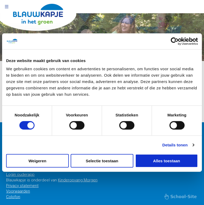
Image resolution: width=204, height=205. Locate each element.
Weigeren (37, 161)
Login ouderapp (20, 174)
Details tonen (175, 144)
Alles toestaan (166, 161)
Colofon (13, 196)
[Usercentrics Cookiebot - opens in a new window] (174, 41)
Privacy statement (22, 185)
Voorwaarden (18, 191)
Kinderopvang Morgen (77, 180)
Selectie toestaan (102, 161)
